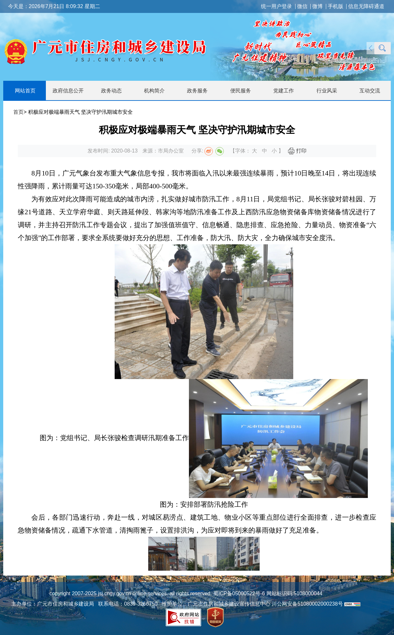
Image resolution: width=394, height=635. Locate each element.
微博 (317, 6)
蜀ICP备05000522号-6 (238, 593)
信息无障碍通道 (366, 6)
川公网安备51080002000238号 (307, 604)
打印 (297, 150)
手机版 (335, 6)
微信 (302, 6)
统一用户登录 (276, 6)
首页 (18, 112)
